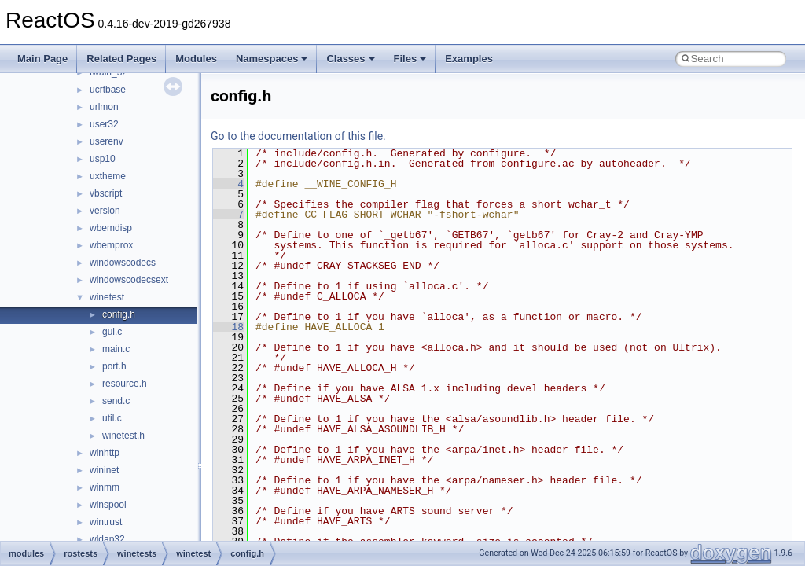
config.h (118, 314)
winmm (104, 487)
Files (410, 58)
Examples (469, 58)
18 (228, 327)
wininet (104, 470)
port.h (114, 366)
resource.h (124, 383)
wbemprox (111, 245)
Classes (350, 58)
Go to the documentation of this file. (298, 136)
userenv (106, 141)
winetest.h (123, 435)
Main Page (42, 58)
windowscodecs (123, 262)
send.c (116, 400)
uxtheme (108, 176)
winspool (108, 504)
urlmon (104, 106)
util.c (112, 418)
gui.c (112, 331)
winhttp (104, 452)
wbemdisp (111, 227)
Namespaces (272, 58)
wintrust (106, 521)
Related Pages (121, 58)
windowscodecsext (129, 279)
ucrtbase (108, 89)
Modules (196, 58)
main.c (116, 349)
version (105, 210)
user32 (104, 124)
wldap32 (107, 539)
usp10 (103, 158)
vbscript (106, 193)
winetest (107, 297)
